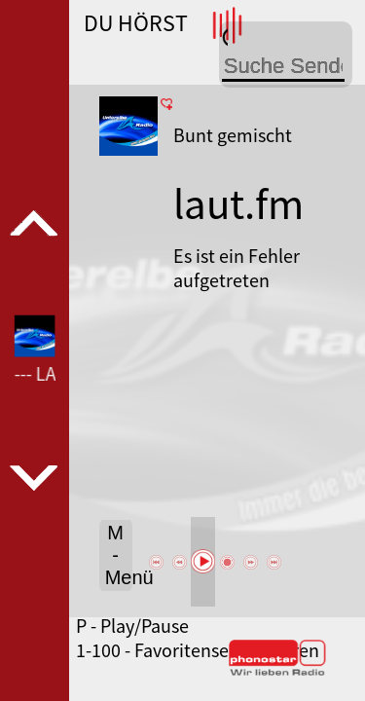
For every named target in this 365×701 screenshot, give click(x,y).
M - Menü (118, 555)
